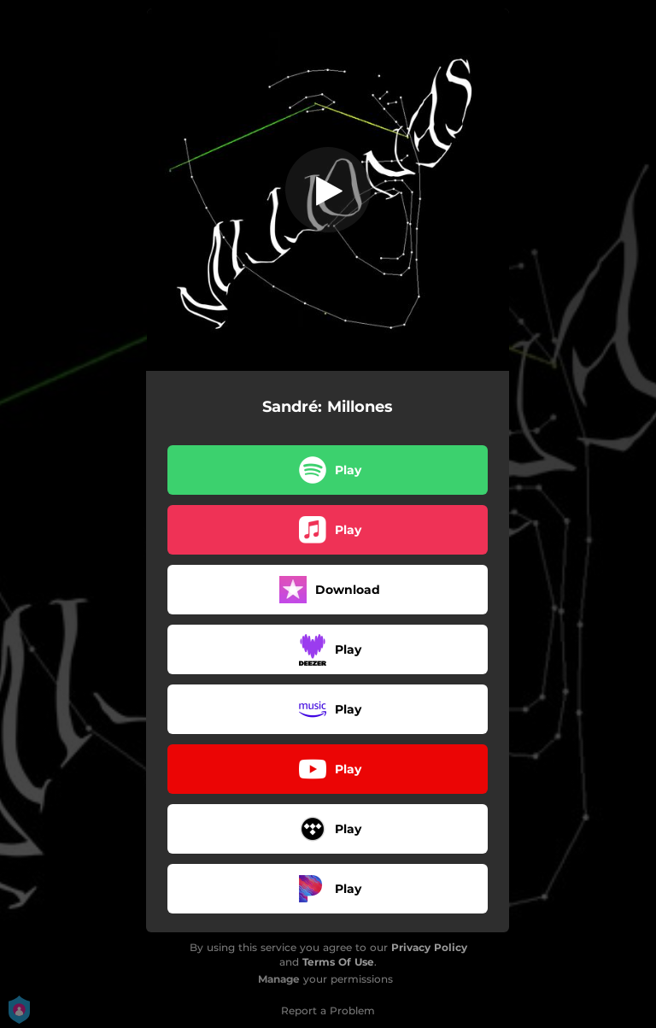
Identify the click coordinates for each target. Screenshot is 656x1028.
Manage (279, 978)
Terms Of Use (338, 961)
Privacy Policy (429, 947)
